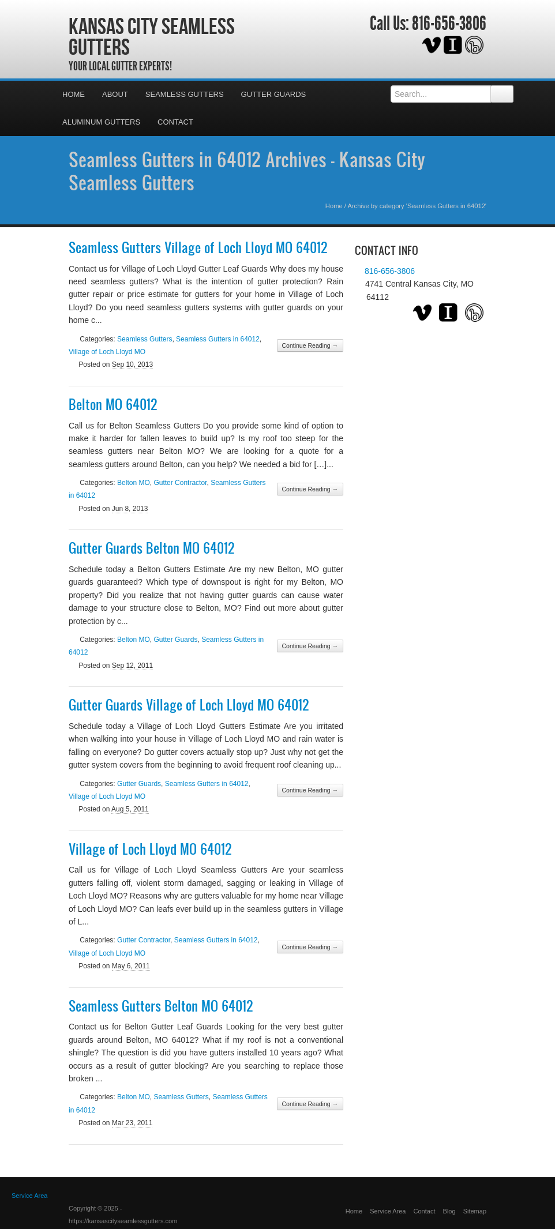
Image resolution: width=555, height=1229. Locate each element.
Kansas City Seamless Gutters (152, 36)
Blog (449, 1211)
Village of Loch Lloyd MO (107, 352)
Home (73, 94)
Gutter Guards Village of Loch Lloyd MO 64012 (189, 705)
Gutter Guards (273, 94)
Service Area (388, 1211)
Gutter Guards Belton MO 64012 (152, 548)
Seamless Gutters (184, 94)
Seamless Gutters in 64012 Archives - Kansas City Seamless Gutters (247, 170)
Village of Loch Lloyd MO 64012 (150, 849)
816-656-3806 (449, 23)
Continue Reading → (310, 345)
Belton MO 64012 (113, 404)
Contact (175, 122)
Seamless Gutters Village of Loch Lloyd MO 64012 (198, 247)
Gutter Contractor (180, 483)
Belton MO (133, 483)
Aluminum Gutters (101, 122)
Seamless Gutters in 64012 (218, 339)
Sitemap (474, 1211)
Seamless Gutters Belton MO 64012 (161, 1006)
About (115, 94)
